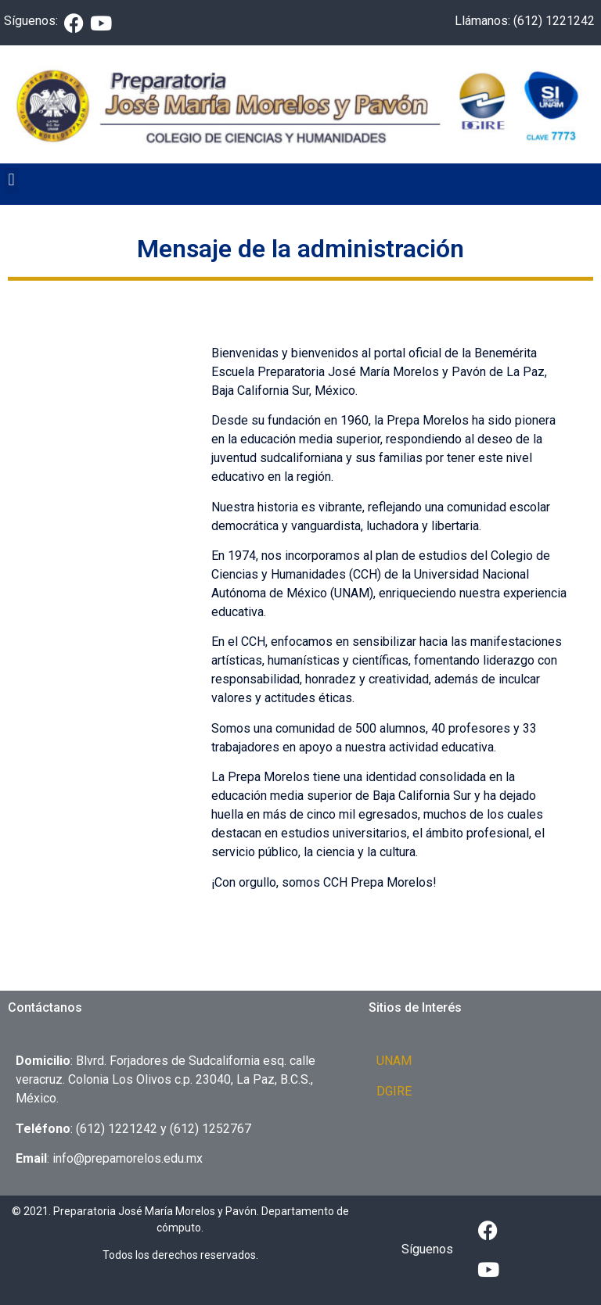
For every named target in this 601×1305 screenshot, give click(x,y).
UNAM (394, 1060)
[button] (11, 180)
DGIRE (394, 1091)
